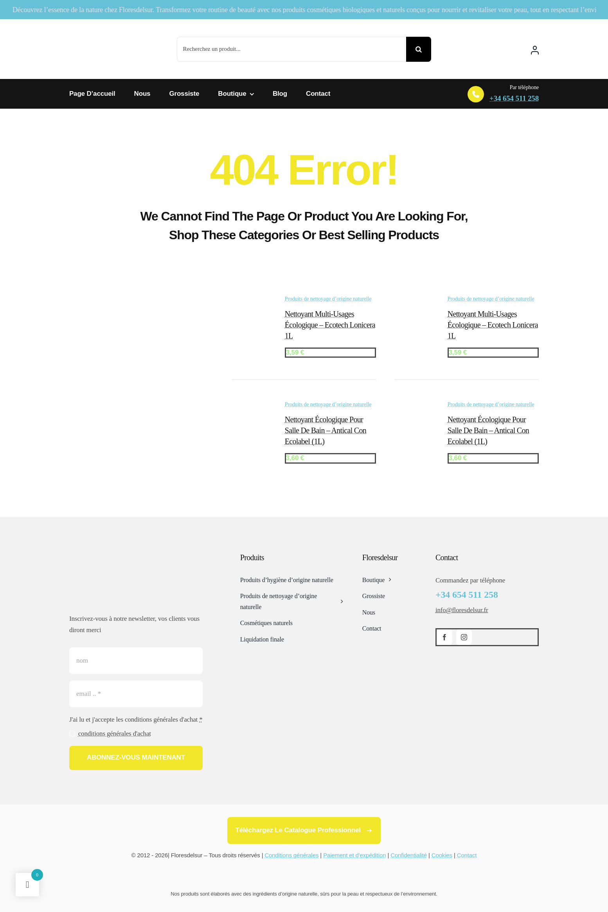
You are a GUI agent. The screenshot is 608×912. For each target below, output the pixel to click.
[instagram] (464, 637)
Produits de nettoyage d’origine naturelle (328, 299)
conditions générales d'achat (114, 733)
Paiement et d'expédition (354, 855)
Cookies (442, 855)
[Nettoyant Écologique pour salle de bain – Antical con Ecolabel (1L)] (251, 407)
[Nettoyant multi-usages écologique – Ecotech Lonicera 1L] (251, 301)
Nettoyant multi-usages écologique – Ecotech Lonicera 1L (330, 325)
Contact (467, 855)
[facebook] (444, 637)
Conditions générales (291, 855)
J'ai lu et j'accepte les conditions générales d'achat (136, 719)
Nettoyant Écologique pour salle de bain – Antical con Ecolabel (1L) (325, 430)
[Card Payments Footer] (304, 876)
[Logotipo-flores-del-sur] (106, 27)
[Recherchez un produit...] (292, 49)
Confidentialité (408, 855)
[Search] (418, 49)
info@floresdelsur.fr (461, 610)
